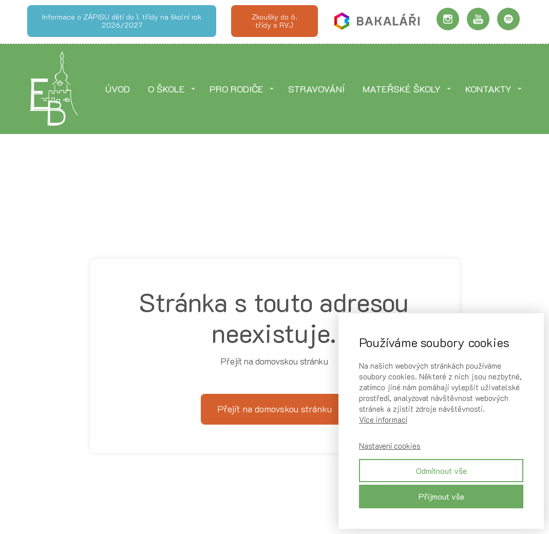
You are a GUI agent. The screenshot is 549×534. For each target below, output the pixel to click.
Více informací (383, 419)
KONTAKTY (488, 89)
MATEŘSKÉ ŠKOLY (402, 89)
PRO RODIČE (236, 89)
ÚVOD (117, 89)
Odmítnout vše (441, 470)
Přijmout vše (441, 496)
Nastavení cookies (390, 446)
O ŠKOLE (166, 89)
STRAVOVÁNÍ (316, 89)
